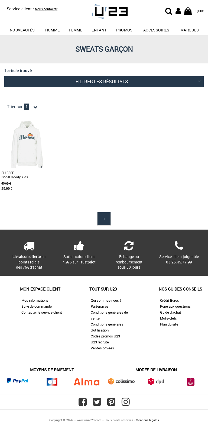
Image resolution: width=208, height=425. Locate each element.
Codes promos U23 (105, 336)
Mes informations (34, 300)
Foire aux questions (175, 306)
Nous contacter (46, 9)
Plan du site (169, 324)
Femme (75, 30)
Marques (189, 30)
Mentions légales (147, 420)
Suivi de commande (36, 306)
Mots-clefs (168, 318)
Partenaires (100, 306)
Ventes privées (102, 348)
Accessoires (156, 30)
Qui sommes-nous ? (106, 300)
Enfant (99, 30)
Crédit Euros (169, 300)
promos (124, 30)
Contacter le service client (41, 312)
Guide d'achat (170, 312)
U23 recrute (100, 342)
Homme (52, 30)
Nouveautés (22, 30)
